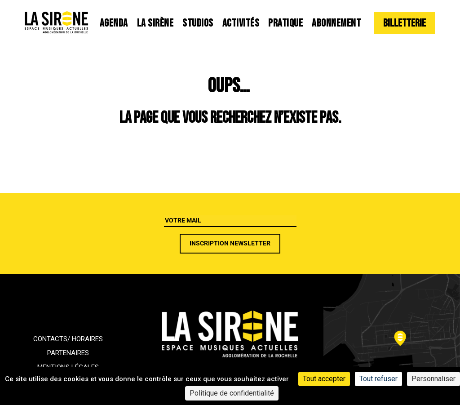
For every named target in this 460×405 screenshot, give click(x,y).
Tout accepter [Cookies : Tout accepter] (324, 378)
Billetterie (404, 23)
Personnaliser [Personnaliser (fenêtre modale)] (433, 378)
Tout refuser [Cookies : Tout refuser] (378, 378)
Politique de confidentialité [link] (232, 393)
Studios (197, 23)
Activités (241, 23)
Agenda (114, 23)
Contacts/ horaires (68, 339)
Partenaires (68, 353)
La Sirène (155, 23)
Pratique (285, 23)
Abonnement (336, 23)
